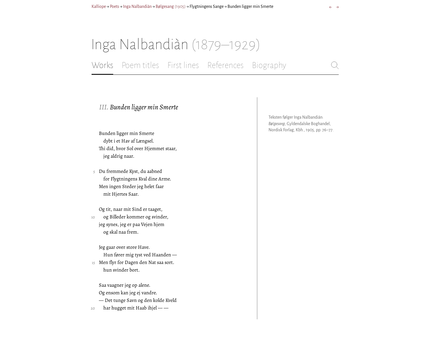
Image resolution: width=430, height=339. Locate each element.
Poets (114, 6)
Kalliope (99, 6)
